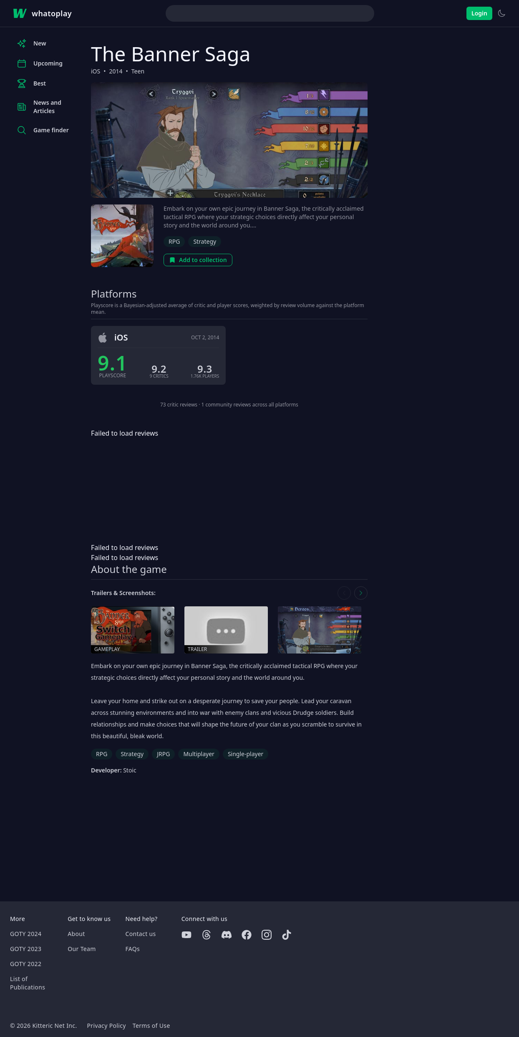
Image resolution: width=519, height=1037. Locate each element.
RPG (174, 241)
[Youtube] (186, 935)
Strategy (204, 241)
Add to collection (198, 260)
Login (479, 13)
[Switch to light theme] (501, 13)
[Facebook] (247, 935)
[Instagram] (267, 935)
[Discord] (227, 935)
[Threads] (207, 935)
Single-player (245, 754)
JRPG (163, 754)
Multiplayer (198, 754)
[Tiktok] (287, 935)
